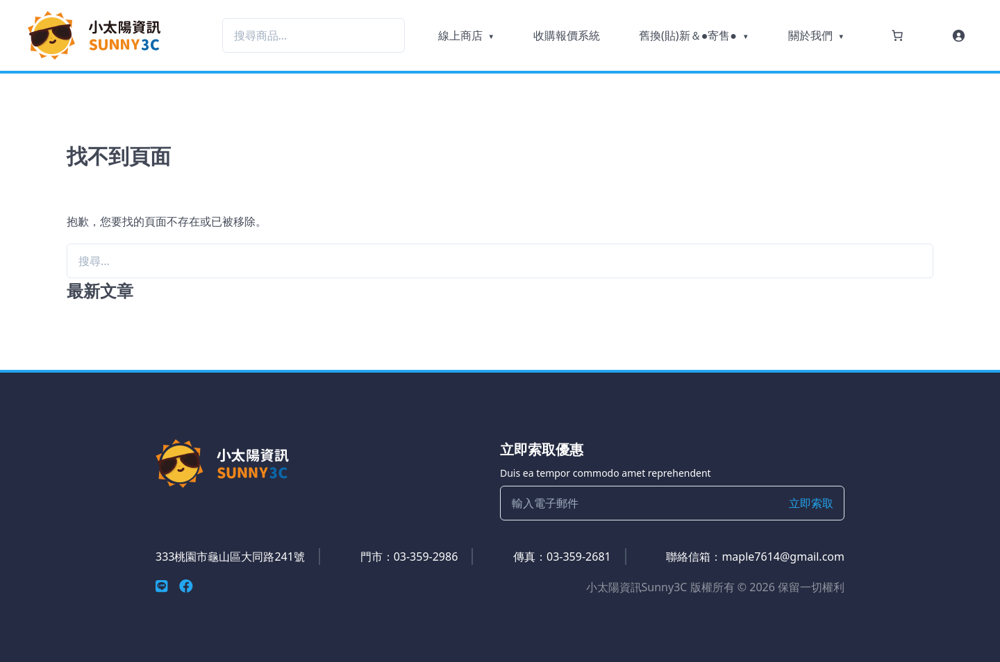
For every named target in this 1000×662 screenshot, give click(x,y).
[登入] (958, 35)
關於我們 (810, 35)
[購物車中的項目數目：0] (897, 35)
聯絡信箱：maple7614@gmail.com (755, 556)
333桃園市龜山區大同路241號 (230, 556)
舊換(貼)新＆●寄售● (688, 35)
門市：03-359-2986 (409, 556)
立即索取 (811, 503)
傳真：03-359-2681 (562, 556)
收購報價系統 (566, 35)
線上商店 (460, 35)
